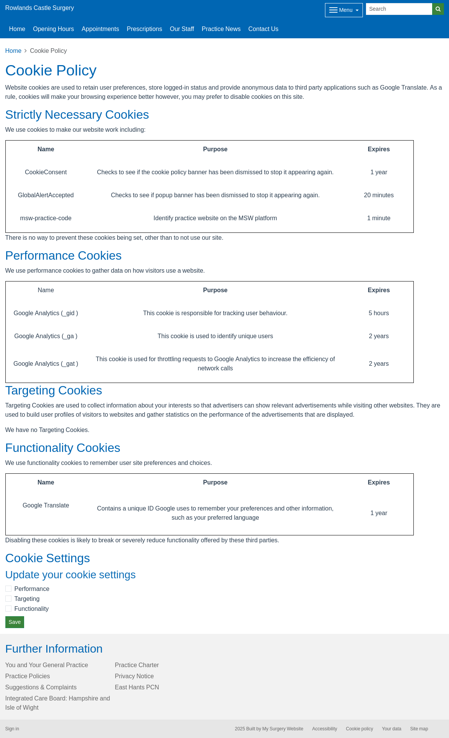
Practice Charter (137, 665)
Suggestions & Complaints (41, 687)
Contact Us (263, 29)
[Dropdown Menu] (344, 10)
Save (15, 622)
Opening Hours (53, 29)
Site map (419, 729)
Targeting (27, 599)
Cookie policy (359, 729)
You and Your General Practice (46, 665)
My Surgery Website (282, 729)
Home (13, 50)
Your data (392, 729)
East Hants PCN (137, 687)
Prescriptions (144, 29)
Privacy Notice (134, 676)
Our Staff (182, 29)
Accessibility (324, 729)
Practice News (221, 29)
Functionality (32, 608)
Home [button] (17, 29)
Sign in (12, 729)
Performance (32, 589)
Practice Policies (27, 676)
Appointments (100, 29)
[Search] (399, 9)
